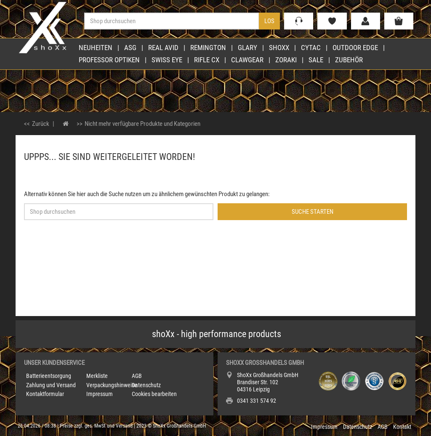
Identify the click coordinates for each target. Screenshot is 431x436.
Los (269, 21)
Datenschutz (146, 385)
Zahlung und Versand (51, 385)
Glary (247, 47)
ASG (130, 47)
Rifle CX (206, 60)
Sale (316, 60)
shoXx (279, 47)
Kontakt (402, 426)
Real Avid (163, 47)
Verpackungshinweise (111, 385)
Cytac (311, 47)
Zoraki (286, 60)
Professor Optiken (109, 60)
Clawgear (247, 60)
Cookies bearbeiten (154, 394)
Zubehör (349, 60)
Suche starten (312, 211)
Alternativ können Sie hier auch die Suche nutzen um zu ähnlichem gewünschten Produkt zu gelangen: (147, 194)
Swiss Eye (167, 60)
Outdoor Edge (355, 47)
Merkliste (97, 375)
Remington (208, 47)
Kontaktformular (45, 394)
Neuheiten (95, 47)
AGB (137, 375)
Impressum (99, 394)
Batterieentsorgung (48, 375)
